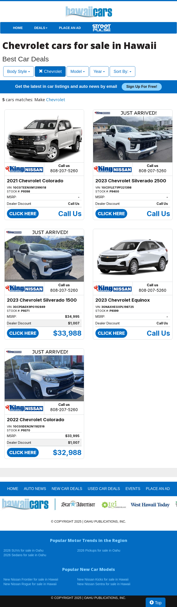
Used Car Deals (104, 489)
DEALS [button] (40, 28)
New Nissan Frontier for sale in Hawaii (30, 579)
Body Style (18, 71)
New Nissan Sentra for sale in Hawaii (103, 584)
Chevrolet (50, 71)
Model (78, 71)
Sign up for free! (141, 87)
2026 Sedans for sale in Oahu (24, 555)
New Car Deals (67, 489)
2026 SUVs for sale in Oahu (23, 550)
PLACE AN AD (70, 28)
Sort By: (122, 71)
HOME (18, 28)
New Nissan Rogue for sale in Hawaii (29, 584)
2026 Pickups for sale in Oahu (98, 550)
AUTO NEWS (35, 489)
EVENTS (133, 489)
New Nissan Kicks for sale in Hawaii (103, 579)
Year (99, 71)
